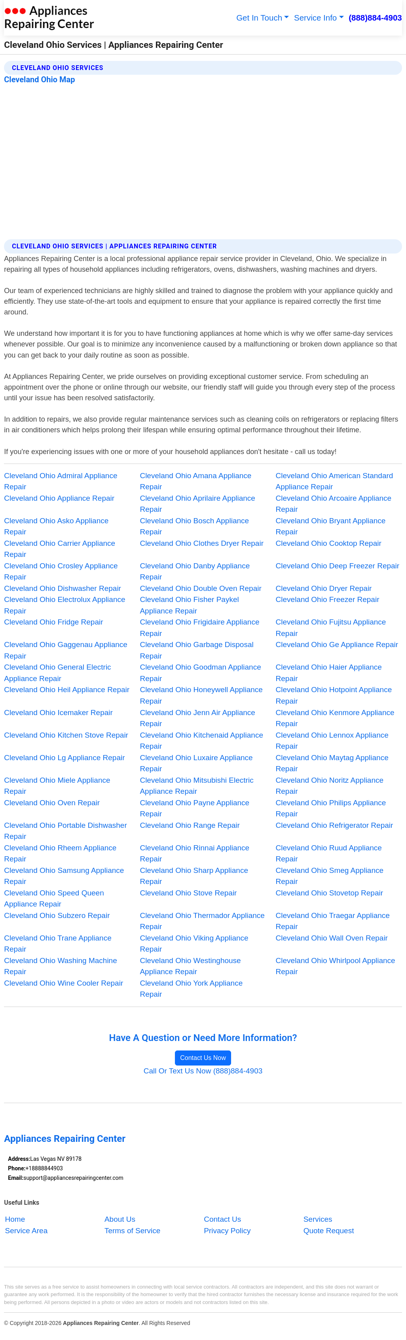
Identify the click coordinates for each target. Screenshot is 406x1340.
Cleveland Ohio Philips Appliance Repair (331, 808)
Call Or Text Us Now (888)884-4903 (203, 1071)
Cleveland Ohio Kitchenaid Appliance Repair (201, 741)
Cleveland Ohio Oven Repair (52, 803)
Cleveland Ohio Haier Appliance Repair (329, 673)
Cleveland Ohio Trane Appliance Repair (57, 944)
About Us (119, 1219)
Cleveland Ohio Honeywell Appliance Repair (201, 695)
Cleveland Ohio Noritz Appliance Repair (330, 786)
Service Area (26, 1230)
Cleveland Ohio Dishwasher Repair (62, 588)
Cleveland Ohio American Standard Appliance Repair (334, 481)
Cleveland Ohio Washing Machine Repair (60, 966)
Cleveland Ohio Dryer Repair (324, 588)
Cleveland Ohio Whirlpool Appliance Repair (335, 966)
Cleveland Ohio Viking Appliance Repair (194, 944)
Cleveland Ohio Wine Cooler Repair (63, 983)
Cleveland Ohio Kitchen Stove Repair (66, 735)
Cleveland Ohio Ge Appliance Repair (337, 644)
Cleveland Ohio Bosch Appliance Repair (194, 526)
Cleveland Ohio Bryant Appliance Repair (331, 526)
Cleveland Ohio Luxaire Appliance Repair (196, 763)
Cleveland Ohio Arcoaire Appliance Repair (334, 504)
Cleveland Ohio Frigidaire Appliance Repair (199, 628)
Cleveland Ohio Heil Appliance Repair (66, 689)
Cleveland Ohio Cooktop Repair (328, 543)
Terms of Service (132, 1230)
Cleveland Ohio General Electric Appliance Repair (57, 673)
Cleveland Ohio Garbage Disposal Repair (196, 650)
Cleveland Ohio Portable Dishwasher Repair (65, 831)
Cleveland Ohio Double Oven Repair (200, 588)
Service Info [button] (315, 17)
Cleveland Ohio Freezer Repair (327, 599)
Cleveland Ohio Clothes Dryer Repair (202, 543)
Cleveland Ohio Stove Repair (188, 893)
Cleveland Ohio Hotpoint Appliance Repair (334, 695)
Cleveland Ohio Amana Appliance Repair (195, 481)
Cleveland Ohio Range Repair (189, 825)
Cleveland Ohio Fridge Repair (53, 622)
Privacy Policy (227, 1230)
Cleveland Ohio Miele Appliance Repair (57, 786)
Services (318, 1219)
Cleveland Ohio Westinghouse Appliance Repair (190, 966)
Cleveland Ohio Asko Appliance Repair (56, 526)
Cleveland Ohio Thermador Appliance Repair (202, 921)
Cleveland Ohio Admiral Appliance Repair (60, 481)
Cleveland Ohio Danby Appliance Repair (195, 571)
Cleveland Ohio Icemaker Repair (58, 712)
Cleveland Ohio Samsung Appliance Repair (64, 876)
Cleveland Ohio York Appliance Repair (191, 989)
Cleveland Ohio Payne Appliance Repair (194, 808)
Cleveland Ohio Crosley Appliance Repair (61, 571)
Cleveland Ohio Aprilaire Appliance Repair (197, 504)
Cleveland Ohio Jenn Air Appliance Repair (197, 718)
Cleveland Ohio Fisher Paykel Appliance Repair (189, 605)
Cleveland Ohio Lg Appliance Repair (64, 757)
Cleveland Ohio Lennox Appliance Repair (332, 741)
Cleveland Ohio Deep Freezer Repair (338, 566)
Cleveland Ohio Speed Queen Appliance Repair (54, 898)
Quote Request (329, 1230)
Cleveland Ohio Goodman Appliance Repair (200, 673)
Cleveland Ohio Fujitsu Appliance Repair (331, 628)
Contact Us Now (203, 1057)
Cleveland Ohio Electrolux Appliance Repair (64, 605)
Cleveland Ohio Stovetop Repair (329, 893)
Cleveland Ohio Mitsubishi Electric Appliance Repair (196, 786)
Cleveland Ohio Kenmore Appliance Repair (335, 718)
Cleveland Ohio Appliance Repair (59, 498)
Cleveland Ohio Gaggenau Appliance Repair (65, 650)
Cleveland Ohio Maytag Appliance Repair (332, 763)
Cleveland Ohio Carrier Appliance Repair (59, 549)
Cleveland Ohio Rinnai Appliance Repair (194, 853)
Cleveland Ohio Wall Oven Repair (332, 938)
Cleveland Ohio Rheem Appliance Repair (60, 853)
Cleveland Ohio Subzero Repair (57, 915)
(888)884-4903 (375, 17)
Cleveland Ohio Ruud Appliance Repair (329, 853)
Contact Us (222, 1219)
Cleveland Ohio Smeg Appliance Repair (330, 876)
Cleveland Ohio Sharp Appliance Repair (194, 876)
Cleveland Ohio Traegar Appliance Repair (333, 921)
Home (15, 1219)
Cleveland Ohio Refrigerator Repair (334, 825)
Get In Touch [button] (259, 17)
